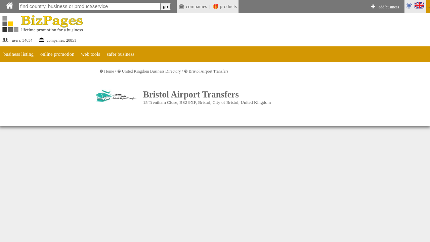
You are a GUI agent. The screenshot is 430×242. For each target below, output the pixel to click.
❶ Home (107, 71)
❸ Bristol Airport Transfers (206, 71)
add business (389, 7)
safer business (120, 54)
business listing (18, 54)
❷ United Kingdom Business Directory (149, 71)
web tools (90, 54)
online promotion (57, 54)
